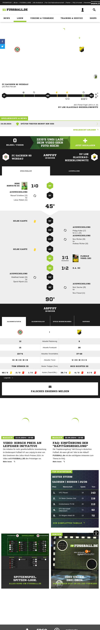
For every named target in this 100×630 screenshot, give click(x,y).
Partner (68, 2)
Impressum (5, 621)
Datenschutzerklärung (18, 621)
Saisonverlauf (38, 321)
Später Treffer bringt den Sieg (37, 124)
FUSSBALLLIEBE (25, 2)
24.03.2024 (6, 124)
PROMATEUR (7, 2)
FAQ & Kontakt (77, 2)
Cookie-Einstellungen (78, 621)
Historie (86, 321)
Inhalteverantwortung (62, 621)
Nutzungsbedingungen (34, 621)
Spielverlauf (26, 171)
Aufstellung (74, 171)
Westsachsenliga (50, 29)
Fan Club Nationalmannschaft (54, 2)
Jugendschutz (48, 621)
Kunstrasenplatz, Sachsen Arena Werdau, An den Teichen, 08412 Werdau (50, 38)
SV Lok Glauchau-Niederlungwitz (81, 60)
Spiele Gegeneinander (62, 321)
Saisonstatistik (14, 321)
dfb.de (16, 2)
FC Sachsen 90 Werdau (17, 60)
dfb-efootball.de (38, 2)
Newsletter (87, 2)
